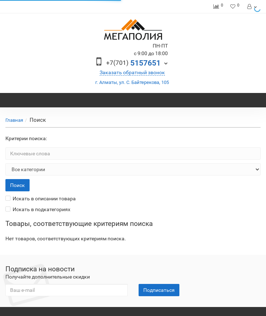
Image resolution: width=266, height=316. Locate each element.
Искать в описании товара (40, 198)
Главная (14, 120)
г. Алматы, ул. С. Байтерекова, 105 (132, 82)
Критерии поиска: (26, 138)
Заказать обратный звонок (132, 72)
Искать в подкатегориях (37, 209)
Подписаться (159, 290)
